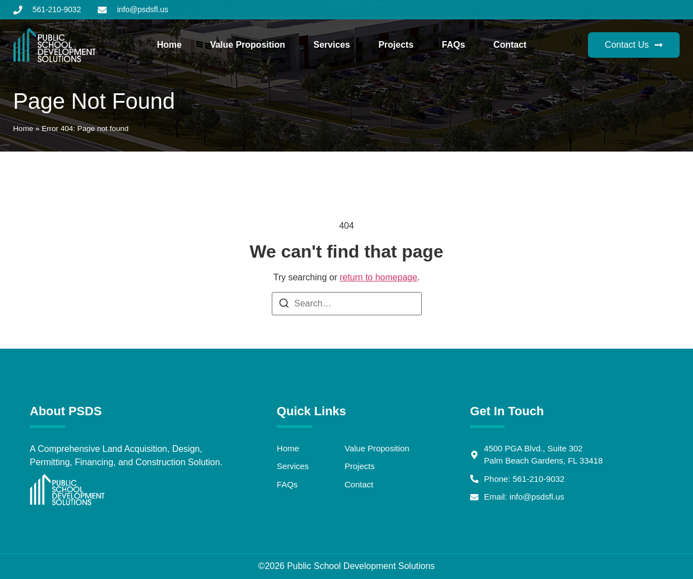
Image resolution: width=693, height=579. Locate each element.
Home (169, 44)
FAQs (453, 44)
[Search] (284, 305)
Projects (395, 44)
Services (331, 44)
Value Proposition (247, 44)
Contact (510, 44)
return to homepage (378, 277)
